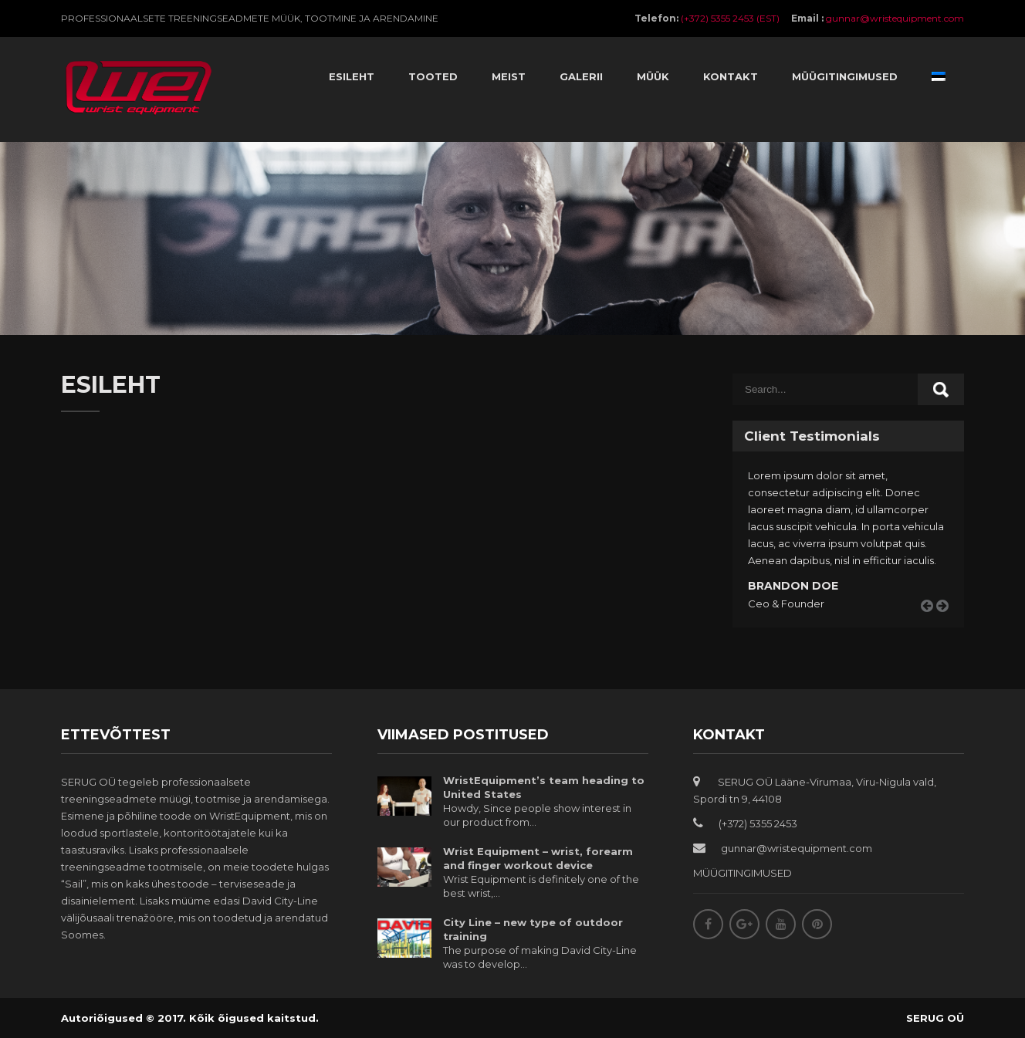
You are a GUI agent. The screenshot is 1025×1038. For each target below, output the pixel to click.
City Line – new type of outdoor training (533, 929)
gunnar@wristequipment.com (895, 18)
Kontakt (730, 76)
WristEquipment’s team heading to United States (543, 787)
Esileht (351, 76)
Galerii (581, 76)
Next (947, 623)
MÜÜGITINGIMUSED (742, 873)
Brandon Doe (793, 586)
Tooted (433, 76)
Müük (653, 76)
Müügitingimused (845, 76)
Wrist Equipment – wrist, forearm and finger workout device (538, 858)
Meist (509, 76)
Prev (932, 623)
